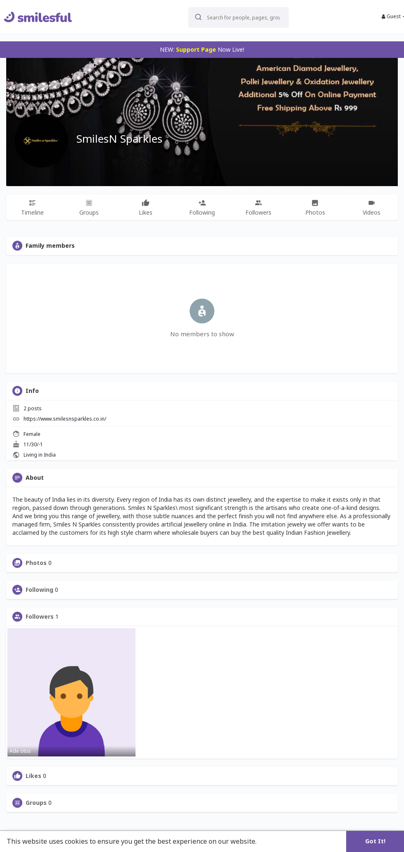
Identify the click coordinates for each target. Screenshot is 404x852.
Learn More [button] (277, 841)
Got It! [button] (375, 841)
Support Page (196, 49)
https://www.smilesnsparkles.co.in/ (65, 418)
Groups (36, 802)
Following (39, 589)
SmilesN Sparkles (119, 138)
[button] (229, 17)
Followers (40, 616)
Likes (33, 776)
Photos (36, 563)
